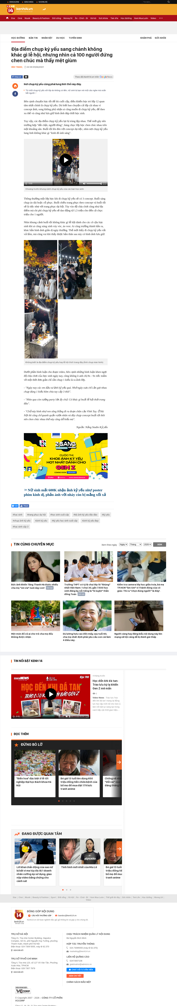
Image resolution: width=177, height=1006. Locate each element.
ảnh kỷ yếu (41, 520)
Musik (27, 18)
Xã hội (93, 18)
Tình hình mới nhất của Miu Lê (79, 867)
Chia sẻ (17, 77)
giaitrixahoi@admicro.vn (81, 964)
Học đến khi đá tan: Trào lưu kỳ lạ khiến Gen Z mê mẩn (105, 684)
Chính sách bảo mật (79, 982)
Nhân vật (47, 37)
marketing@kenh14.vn (80, 951)
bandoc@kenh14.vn (67, 915)
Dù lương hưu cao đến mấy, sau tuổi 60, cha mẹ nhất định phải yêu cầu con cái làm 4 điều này (87, 637)
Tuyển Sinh (75, 37)
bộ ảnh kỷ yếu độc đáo (86, 514)
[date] (123, 544)
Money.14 (68, 18)
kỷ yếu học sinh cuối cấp (65, 520)
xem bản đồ (18, 950)
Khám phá (146, 37)
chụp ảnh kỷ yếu (22, 520)
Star (13, 18)
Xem (159, 544)
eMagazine (14, 2)
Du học (60, 37)
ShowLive (43, 2)
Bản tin (33, 37)
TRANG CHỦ (7, 18)
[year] (147, 544)
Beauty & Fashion (41, 18)
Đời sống (56, 18)
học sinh (18, 514)
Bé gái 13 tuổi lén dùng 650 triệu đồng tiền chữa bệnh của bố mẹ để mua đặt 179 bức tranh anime (79, 783)
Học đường (126, 18)
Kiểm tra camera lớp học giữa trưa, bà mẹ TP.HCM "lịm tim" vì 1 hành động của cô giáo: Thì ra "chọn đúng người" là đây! (140, 587)
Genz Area (28, 2)
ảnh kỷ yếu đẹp (90, 520)
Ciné (20, 18)
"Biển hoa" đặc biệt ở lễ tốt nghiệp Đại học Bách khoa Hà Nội (33, 782)
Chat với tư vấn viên (81, 970)
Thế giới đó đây (113, 897)
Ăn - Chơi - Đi (81, 18)
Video (153, 18)
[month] (135, 544)
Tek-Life (136, 897)
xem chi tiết (75, 976)
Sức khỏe (103, 18)
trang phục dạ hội (37, 514)
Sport (53, 897)
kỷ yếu (106, 514)
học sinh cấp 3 (21, 526)
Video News (99, 697)
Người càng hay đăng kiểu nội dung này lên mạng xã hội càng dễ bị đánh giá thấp (138, 635)
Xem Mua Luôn (141, 18)
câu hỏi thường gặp (41, 916)
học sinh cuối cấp (60, 514)
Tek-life (114, 18)
